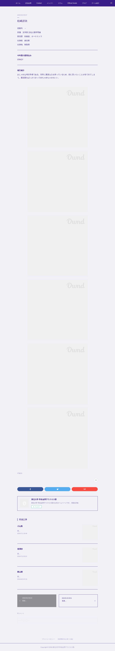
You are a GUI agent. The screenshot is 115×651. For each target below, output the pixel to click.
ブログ (84, 3)
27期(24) (19, 473)
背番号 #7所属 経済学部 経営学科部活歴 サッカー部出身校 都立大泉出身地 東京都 (48, 554)
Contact (39, 3)
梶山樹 (20, 572)
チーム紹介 (95, 3)
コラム (60, 3)
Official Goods (72, 3)
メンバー (50, 3)
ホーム (18, 3)
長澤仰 (20, 549)
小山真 (20, 526)
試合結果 (28, 3)
